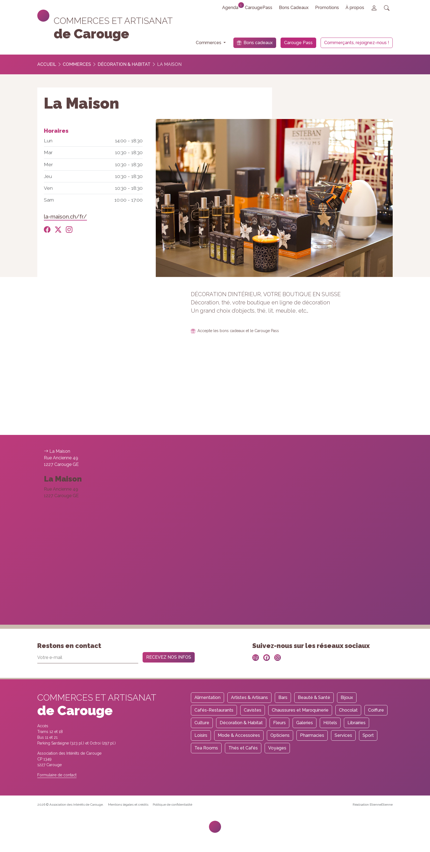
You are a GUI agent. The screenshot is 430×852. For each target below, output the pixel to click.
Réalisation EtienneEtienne (373, 804)
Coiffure (376, 710)
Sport (368, 735)
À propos (355, 7)
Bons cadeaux (255, 42)
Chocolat (348, 710)
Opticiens (280, 735)
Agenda (232, 6)
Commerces (77, 64)
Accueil (46, 64)
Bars (282, 697)
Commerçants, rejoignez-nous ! (356, 42)
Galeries (304, 722)
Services (343, 735)
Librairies (356, 722)
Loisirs (200, 735)
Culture (201, 722)
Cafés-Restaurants (213, 710)
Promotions (327, 7)
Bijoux (347, 697)
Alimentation (207, 697)
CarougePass (258, 7)
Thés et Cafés (243, 748)
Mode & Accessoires (239, 735)
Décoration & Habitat (124, 64)
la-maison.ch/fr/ (65, 216)
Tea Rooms (206, 748)
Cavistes (252, 710)
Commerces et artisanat (113, 21)
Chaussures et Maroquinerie (300, 710)
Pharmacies (312, 735)
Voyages (277, 748)
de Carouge (91, 33)
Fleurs (279, 722)
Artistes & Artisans (249, 697)
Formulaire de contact (57, 775)
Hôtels (330, 722)
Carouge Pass (298, 42)
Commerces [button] (209, 42)
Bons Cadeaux (294, 7)
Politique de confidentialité (172, 804)
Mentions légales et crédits (128, 804)
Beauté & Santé (314, 697)
